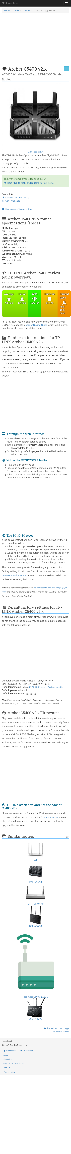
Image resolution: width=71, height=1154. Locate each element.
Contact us (7, 1059)
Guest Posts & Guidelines (13, 1064)
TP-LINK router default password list (46, 687)
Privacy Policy (9, 1072)
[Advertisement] (25, 41)
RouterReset (10, 3)
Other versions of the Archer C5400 (18, 209)
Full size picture (35, 152)
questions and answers (14, 575)
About (5, 1055)
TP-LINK (27, 10)
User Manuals (11, 200)
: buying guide (29, 183)
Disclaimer (7, 1068)
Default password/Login (16, 197)
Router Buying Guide (36, 325)
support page (51, 817)
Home (7, 10)
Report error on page (56, 1030)
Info (17, 10)
